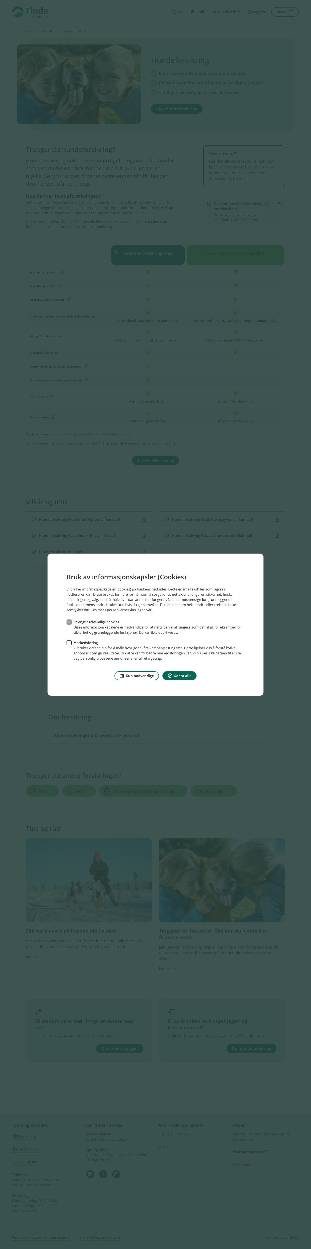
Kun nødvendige (137, 675)
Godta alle (179, 675)
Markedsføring (85, 642)
